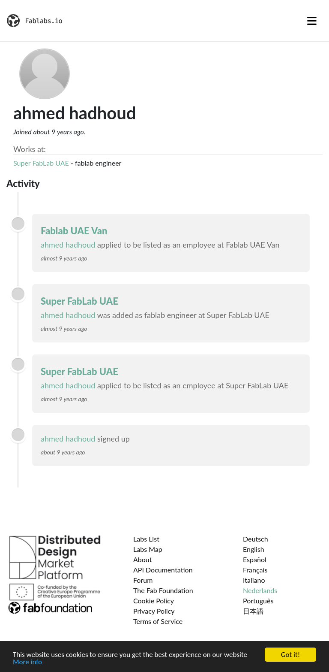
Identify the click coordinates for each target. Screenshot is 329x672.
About (142, 559)
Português (258, 600)
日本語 (253, 611)
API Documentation (163, 570)
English (253, 549)
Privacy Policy (154, 611)
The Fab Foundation (163, 590)
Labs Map (147, 549)
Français (255, 570)
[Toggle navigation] (312, 20)
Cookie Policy (153, 600)
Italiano (254, 580)
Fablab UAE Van (74, 230)
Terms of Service (157, 621)
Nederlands (260, 590)
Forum (143, 580)
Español (254, 559)
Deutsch (255, 539)
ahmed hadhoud (68, 244)
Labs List (146, 539)
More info (27, 664)
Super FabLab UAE (41, 163)
